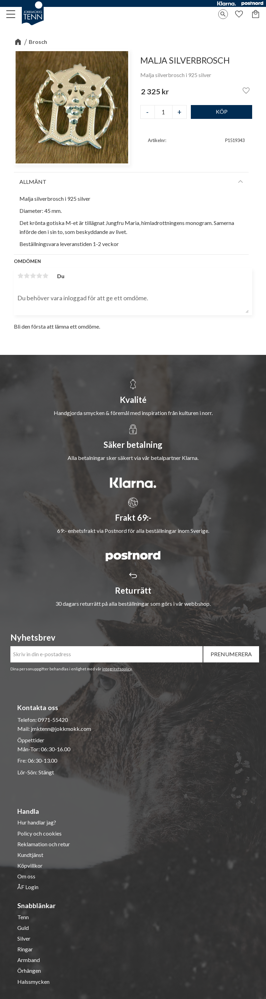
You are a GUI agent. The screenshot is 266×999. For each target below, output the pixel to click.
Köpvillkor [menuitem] (30, 866)
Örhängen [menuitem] (29, 971)
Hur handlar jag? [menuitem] (36, 822)
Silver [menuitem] (23, 938)
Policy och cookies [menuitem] (39, 833)
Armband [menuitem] (28, 960)
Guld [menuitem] (23, 928)
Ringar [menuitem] (25, 949)
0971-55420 (53, 719)
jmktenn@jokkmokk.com (61, 728)
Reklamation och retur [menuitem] (43, 844)
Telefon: (27, 719)
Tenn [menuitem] (23, 917)
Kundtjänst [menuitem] (30, 855)
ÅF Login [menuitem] (27, 887)
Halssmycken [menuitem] (33, 982)
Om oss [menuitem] (26, 876)
